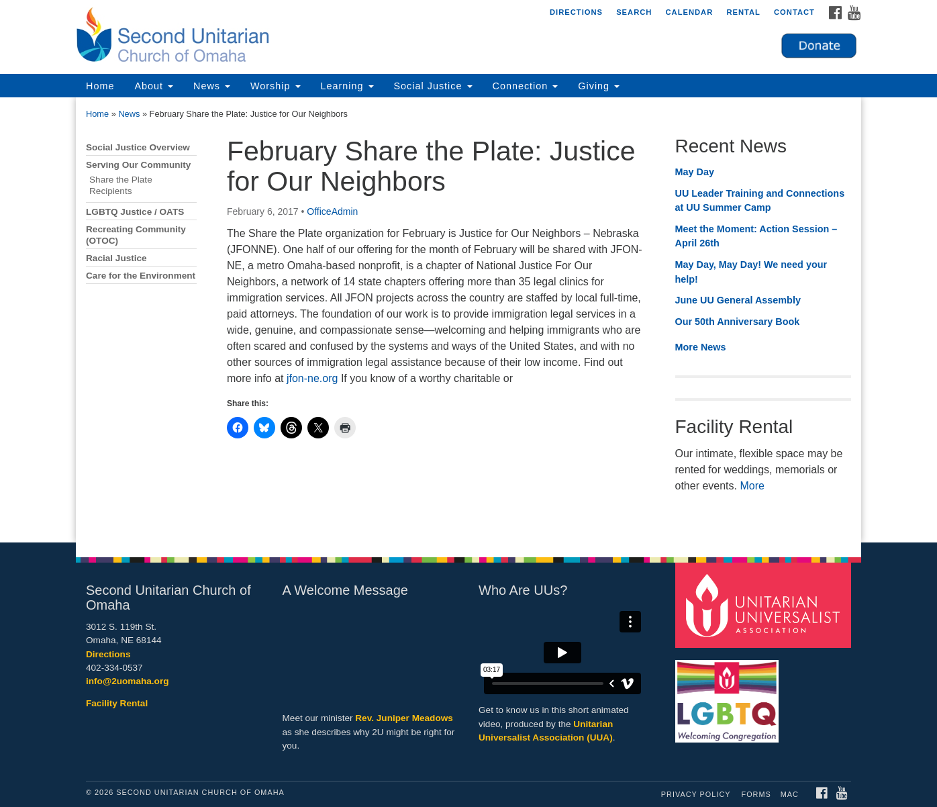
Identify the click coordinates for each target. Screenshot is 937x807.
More (752, 485)
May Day (694, 172)
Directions (576, 12)
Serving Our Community (138, 165)
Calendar (689, 12)
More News (700, 347)
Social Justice (433, 86)
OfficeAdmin (332, 211)
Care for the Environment (140, 276)
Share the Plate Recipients (120, 185)
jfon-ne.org (312, 378)
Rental (743, 12)
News (211, 86)
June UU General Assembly (738, 300)
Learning (347, 86)
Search (634, 12)
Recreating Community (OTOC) (136, 235)
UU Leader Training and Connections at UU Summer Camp (760, 200)
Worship (275, 86)
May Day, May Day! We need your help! (751, 272)
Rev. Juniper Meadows (404, 718)
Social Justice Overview (138, 147)
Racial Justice (116, 258)
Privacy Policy (696, 794)
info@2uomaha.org (127, 681)
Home (100, 86)
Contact (794, 12)
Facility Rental (117, 703)
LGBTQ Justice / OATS (135, 212)
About (153, 86)
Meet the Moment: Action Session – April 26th (756, 236)
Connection (525, 86)
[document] (468, 319)
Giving (599, 86)
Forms (756, 794)
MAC (790, 794)
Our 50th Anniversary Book (737, 321)
